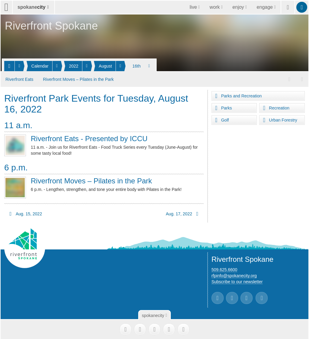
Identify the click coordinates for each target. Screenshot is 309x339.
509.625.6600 (224, 268)
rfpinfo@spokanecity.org (234, 274)
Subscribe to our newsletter (237, 280)
